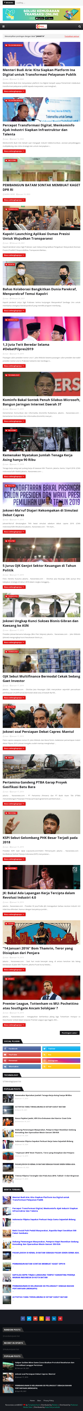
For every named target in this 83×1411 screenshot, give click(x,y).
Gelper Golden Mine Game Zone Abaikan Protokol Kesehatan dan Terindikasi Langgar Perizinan (44, 1363)
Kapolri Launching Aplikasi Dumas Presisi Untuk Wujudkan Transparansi (36, 236)
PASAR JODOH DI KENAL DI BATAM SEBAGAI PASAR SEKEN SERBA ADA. (45, 1164)
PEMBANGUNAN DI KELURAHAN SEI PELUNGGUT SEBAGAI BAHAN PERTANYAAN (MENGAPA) (43, 1386)
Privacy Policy (49, 1400)
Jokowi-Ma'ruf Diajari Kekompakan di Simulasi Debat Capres (40, 512)
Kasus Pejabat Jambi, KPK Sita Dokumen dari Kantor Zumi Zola (43, 1118)
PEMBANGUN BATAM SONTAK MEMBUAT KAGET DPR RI (41, 187)
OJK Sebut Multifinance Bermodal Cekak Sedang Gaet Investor (41, 678)
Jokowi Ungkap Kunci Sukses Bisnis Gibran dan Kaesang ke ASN (40, 623)
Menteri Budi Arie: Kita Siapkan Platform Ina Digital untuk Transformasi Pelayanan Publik (39, 72)
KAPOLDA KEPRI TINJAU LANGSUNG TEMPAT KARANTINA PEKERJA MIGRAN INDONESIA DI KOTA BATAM (43, 1276)
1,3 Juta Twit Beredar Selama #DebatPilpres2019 (26, 346)
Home (32, 1400)
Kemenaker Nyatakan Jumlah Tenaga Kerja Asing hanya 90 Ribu (37, 457)
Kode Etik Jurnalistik (52, 1407)
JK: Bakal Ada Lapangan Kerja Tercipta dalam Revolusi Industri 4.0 (39, 895)
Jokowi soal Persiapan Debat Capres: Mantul (38, 731)
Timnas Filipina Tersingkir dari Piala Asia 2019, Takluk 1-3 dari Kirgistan (47, 1175)
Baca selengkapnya (13, 91)
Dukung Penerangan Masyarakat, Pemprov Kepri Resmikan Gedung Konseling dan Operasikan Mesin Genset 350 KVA (45, 1131)
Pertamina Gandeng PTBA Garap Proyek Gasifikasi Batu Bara (35, 784)
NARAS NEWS (10, 194)
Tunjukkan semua (72, 36)
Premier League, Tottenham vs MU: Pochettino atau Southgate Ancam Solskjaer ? (41, 1005)
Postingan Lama (69, 1033)
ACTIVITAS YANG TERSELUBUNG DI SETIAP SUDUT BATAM (40, 1107)
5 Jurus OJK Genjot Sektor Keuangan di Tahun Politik (39, 567)
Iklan (39, 1400)
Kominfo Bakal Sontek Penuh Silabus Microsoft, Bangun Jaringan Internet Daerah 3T (41, 402)
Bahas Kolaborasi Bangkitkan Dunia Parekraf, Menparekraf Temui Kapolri (40, 291)
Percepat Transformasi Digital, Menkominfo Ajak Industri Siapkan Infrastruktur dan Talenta (38, 129)
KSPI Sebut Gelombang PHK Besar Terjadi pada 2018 (40, 839)
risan (6, 79)
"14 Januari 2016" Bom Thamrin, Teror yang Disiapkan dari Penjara (38, 950)
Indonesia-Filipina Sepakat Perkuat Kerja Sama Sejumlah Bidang (44, 1141)
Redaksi (55, 1405)
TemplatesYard (33, 1405)
